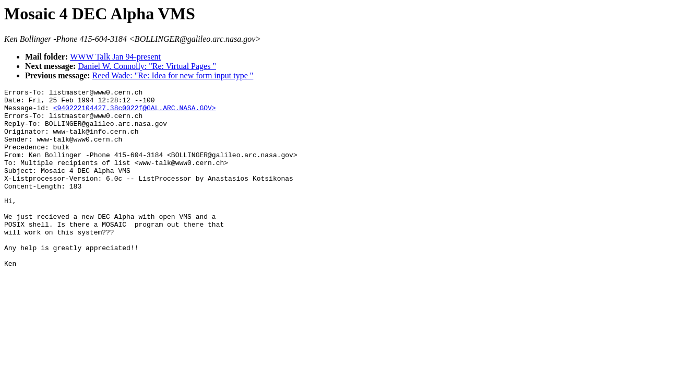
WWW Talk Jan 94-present (115, 56)
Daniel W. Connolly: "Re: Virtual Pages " (147, 66)
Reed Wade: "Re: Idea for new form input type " (173, 75)
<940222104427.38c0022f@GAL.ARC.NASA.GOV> (134, 112)
